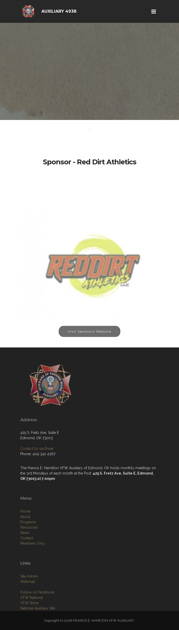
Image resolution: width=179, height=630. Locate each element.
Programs (28, 544)
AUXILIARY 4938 (58, 11)
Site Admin (29, 596)
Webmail (27, 602)
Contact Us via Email (37, 465)
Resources (29, 550)
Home (25, 534)
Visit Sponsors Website (89, 336)
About (25, 539)
